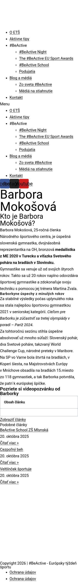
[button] (39, 104)
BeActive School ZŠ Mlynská (24, 430)
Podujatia (27, 71)
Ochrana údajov (23, 572)
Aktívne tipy (19, 39)
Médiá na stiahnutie (36, 91)
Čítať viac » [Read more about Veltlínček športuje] (9, 482)
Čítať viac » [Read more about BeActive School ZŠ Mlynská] (9, 443)
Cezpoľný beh (11, 449)
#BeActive (18, 45)
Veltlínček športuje (16, 469)
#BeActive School (34, 65)
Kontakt (16, 97)
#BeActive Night (32, 52)
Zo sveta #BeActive (35, 84)
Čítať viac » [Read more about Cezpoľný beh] (9, 462)
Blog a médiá (21, 78)
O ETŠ (15, 32)
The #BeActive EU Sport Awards (46, 58)
